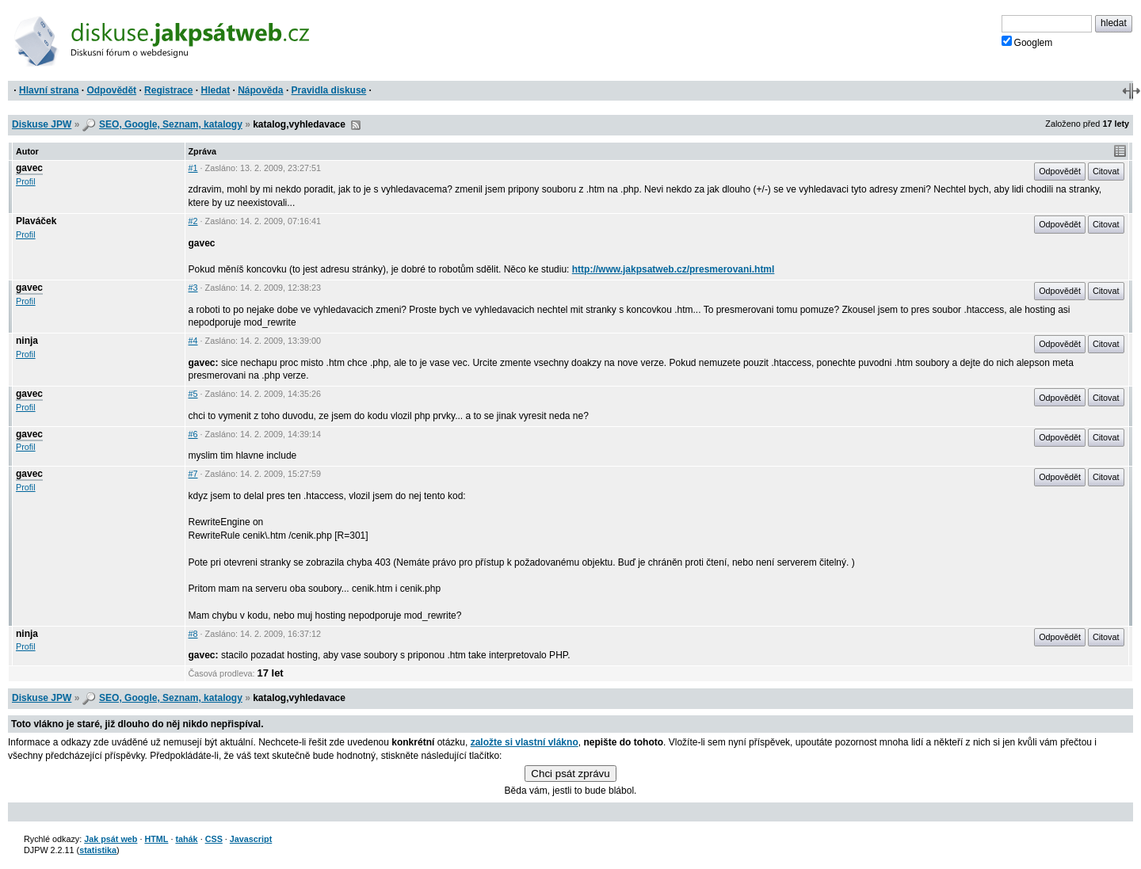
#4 (193, 340)
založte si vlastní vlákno (524, 742)
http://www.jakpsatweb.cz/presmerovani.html (673, 269)
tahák (186, 839)
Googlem (1027, 42)
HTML (156, 839)
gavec (29, 167)
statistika (97, 850)
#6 (193, 434)
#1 (193, 168)
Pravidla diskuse (329, 90)
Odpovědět (111, 90)
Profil (26, 181)
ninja (27, 340)
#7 (193, 473)
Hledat (215, 90)
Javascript (251, 839)
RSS (356, 125)
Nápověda (260, 90)
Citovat (1106, 171)
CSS (214, 839)
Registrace (168, 90)
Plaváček (36, 221)
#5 (193, 393)
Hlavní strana (48, 90)
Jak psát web (110, 839)
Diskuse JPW (41, 124)
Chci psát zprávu (570, 773)
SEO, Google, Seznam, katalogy (170, 124)
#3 (193, 287)
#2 (193, 221)
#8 (193, 633)
